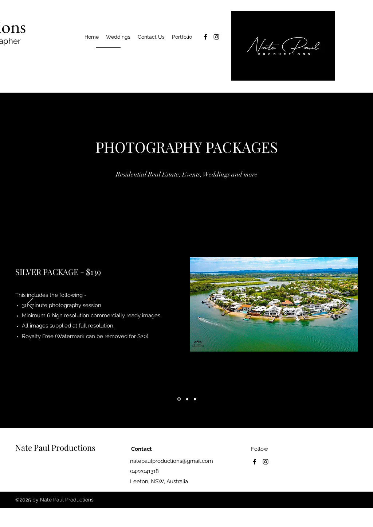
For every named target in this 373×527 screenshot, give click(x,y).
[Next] (343, 304)
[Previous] (30, 304)
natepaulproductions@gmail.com (171, 461)
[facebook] (205, 36)
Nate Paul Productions (55, 447)
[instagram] (216, 36)
